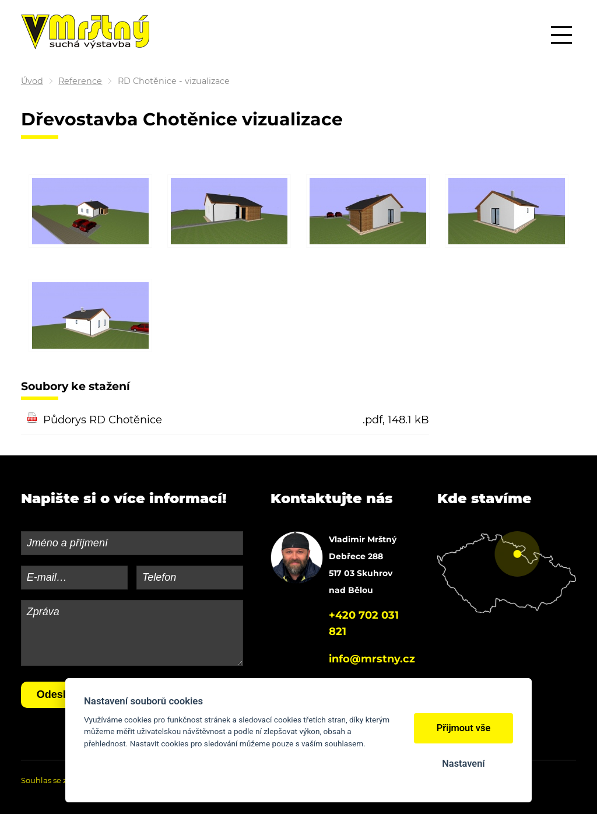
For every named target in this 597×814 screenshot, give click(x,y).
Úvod (32, 81)
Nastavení (463, 763)
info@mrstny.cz (372, 658)
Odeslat (56, 694)
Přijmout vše (464, 728)
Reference (80, 81)
